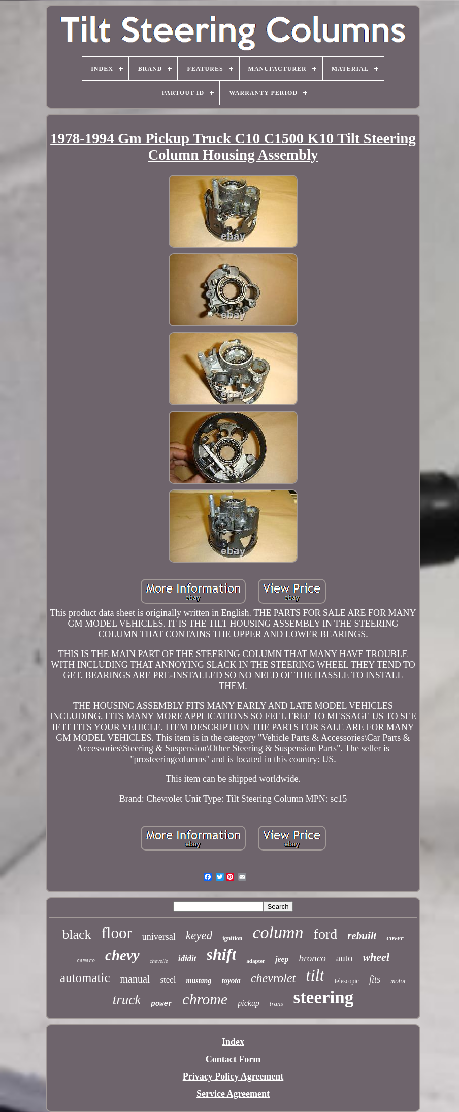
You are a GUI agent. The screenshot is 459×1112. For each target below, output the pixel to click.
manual (135, 979)
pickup (248, 1003)
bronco (312, 958)
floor (117, 933)
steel (168, 980)
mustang (199, 981)
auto (344, 958)
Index (233, 1042)
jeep (282, 959)
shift (222, 954)
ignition (232, 938)
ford (326, 934)
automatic (85, 978)
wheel (376, 957)
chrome (204, 999)
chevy (122, 955)
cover (394, 938)
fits (374, 979)
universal (159, 937)
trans (276, 1003)
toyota (231, 980)
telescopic (347, 981)
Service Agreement (233, 1094)
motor (398, 981)
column (278, 932)
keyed (199, 935)
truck (127, 999)
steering (323, 997)
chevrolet (273, 978)
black (76, 934)
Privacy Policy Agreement (233, 1076)
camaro (86, 961)
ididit (187, 958)
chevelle (159, 961)
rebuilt (361, 936)
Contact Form (233, 1059)
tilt (315, 975)
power (161, 1004)
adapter (255, 961)
